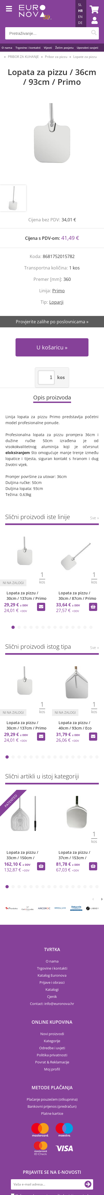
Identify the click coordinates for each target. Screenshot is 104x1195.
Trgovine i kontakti (28, 47)
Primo (58, 291)
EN (80, 16)
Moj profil (52, 1069)
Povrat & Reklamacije (52, 1062)
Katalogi (52, 989)
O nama (7, 47)
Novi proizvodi (52, 1033)
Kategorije (52, 1040)
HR (80, 10)
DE (80, 22)
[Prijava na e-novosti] (88, 1184)
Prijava (92, 25)
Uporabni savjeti (87, 47)
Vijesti (48, 47)
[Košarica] (93, 9)
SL (80, 4)
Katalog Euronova (52, 975)
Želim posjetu (64, 47)
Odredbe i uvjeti (52, 1047)
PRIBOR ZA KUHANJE (23, 56)
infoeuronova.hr (59, 1003)
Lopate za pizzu (85, 56)
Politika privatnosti (52, 1055)
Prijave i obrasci (52, 982)
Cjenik (52, 996)
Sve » (94, 517)
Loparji (56, 302)
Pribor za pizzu (56, 56)
